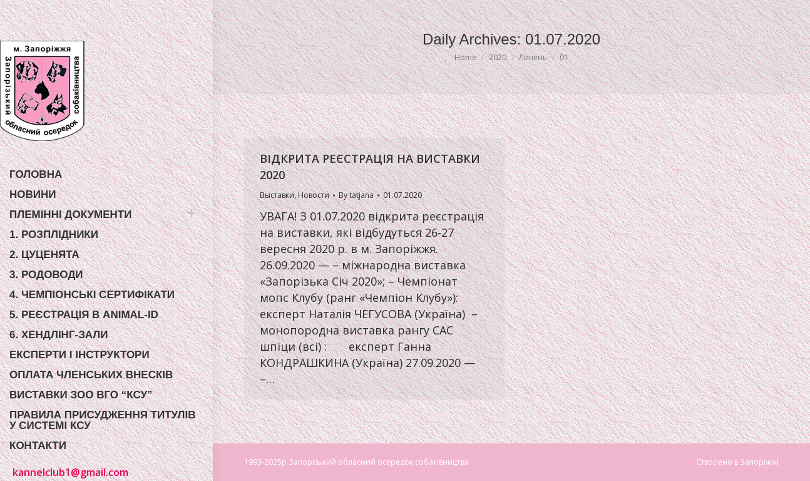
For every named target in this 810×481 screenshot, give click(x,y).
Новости (313, 195)
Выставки (277, 195)
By (356, 195)
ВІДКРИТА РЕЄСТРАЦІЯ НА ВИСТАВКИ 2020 (370, 166)
